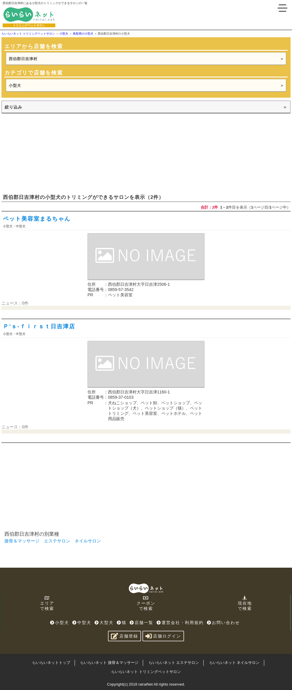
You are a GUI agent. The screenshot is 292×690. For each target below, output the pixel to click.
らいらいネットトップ (51, 662)
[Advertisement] (45, 153)
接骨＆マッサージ (21, 540)
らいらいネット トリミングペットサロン (146, 671)
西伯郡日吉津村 (23, 59)
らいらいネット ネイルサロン (234, 662)
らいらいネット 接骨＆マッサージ (109, 662)
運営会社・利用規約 (180, 622)
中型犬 (81, 622)
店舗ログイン (163, 636)
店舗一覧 (141, 622)
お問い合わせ (223, 622)
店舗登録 (124, 636)
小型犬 (15, 85)
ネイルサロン (88, 540)
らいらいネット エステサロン (174, 662)
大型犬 (104, 622)
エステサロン (57, 540)
